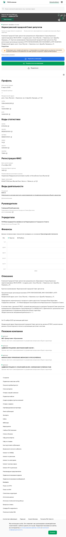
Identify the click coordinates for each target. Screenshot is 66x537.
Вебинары (6, 422)
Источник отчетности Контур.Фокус (13, 501)
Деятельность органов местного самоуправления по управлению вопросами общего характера (31, 195)
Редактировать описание (8, 54)
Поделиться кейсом (8, 396)
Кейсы (4, 419)
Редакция (22, 519)
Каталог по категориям (9, 460)
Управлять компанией (33, 59)
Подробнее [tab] (5, 46)
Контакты (5, 482)
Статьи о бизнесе (8, 434)
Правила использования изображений (14, 479)
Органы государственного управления (12, 31)
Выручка (11, 237)
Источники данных (8, 497)
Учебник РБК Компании (9, 430)
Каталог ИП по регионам (10, 467)
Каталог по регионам (9, 456)
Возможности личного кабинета (12, 449)
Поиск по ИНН (7, 489)
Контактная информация (10, 519)
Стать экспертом (7, 389)
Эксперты (5, 415)
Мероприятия (7, 426)
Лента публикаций (8, 411)
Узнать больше (7, 19)
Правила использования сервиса (12, 475)
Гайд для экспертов (8, 437)
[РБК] (4, 2)
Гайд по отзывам (7, 441)
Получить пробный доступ (10, 385)
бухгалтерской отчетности (49, 234)
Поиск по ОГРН (7, 486)
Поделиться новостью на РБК (11, 381)
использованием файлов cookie (31, 527)
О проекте (6, 377)
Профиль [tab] (4, 75)
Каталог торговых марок (10, 464)
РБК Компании (11, 2)
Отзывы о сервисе (8, 404)
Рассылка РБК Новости (46, 519)
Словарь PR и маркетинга (10, 508)
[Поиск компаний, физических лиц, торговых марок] (33, 9)
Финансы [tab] (12, 75)
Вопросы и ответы (8, 504)
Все (4, 237)
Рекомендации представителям (12, 471)
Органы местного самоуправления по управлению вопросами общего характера (31, 31)
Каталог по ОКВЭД (8, 452)
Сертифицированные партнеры (12, 407)
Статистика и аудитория (10, 493)
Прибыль (21, 237)
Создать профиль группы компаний (13, 400)
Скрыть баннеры (33, 519)
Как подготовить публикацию (11, 445)
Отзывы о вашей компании (10, 392)
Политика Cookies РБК (9, 512)
